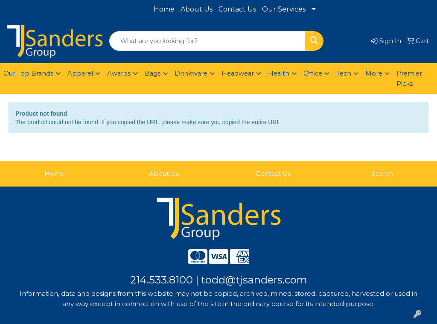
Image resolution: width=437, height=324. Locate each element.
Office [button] (312, 73)
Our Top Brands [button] (28, 73)
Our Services (284, 9)
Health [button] (278, 73)
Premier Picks (409, 79)
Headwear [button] (237, 73)
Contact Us (237, 9)
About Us (197, 9)
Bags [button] (152, 73)
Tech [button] (343, 73)
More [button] (373, 73)
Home (164, 9)
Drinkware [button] (191, 73)
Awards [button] (119, 73)
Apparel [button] (80, 73)
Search (382, 174)
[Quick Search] (207, 41)
